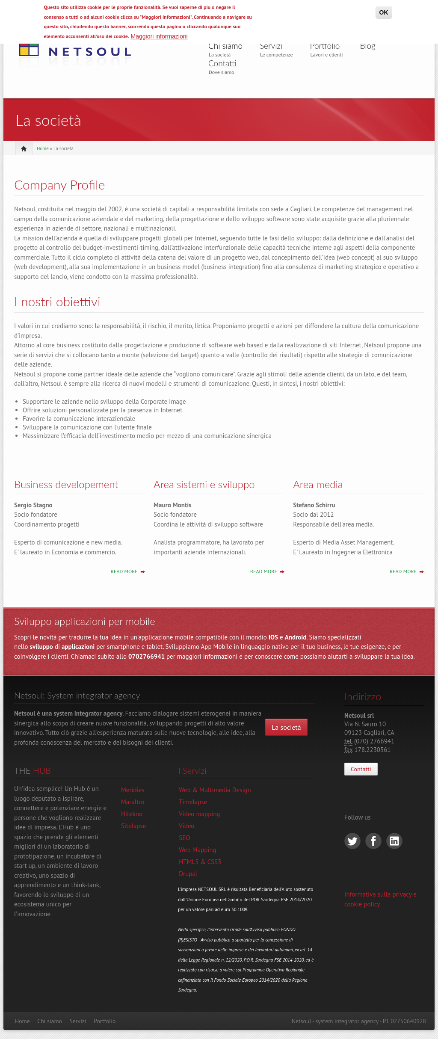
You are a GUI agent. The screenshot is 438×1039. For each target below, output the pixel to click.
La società (286, 727)
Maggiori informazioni (159, 36)
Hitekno (131, 814)
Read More (124, 571)
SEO (184, 838)
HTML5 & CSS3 (200, 862)
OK (383, 12)
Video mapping (199, 814)
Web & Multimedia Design (215, 790)
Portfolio (325, 45)
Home (43, 148)
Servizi (271, 45)
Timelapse (193, 802)
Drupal (188, 874)
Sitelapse (133, 826)
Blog (367, 45)
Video (186, 826)
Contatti (222, 63)
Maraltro (132, 802)
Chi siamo (225, 45)
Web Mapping (197, 850)
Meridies (133, 790)
